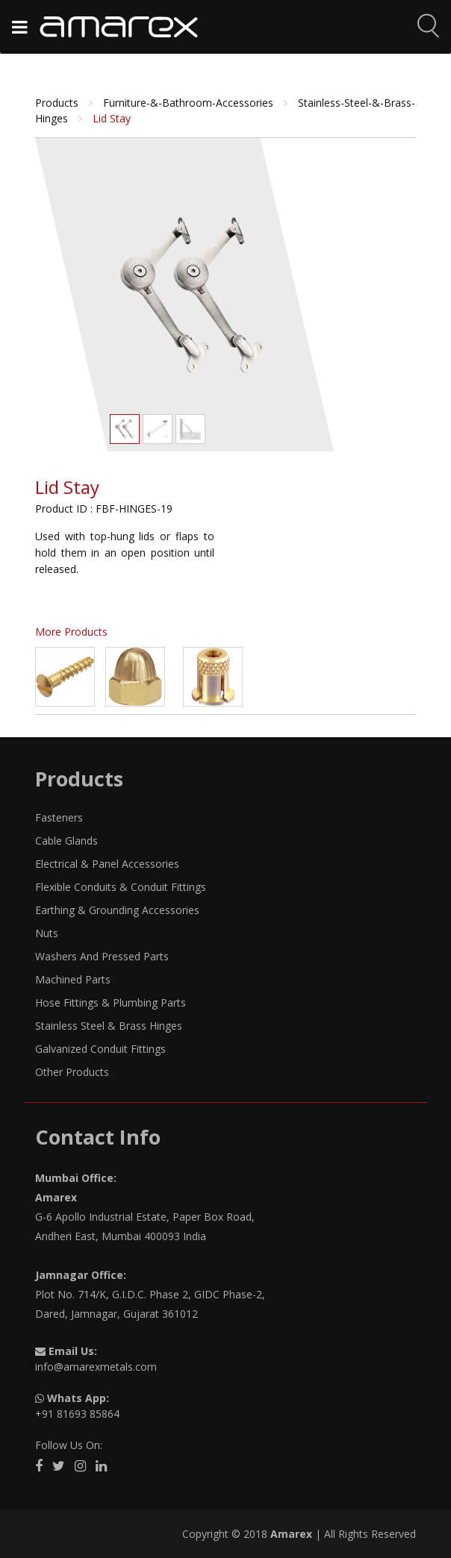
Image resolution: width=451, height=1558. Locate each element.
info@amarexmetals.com (96, 1367)
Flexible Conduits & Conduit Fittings (120, 887)
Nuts (46, 933)
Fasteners (59, 817)
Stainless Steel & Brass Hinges (108, 1026)
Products (58, 103)
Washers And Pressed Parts (102, 956)
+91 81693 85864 (77, 1414)
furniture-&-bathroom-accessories (189, 103)
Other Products (72, 1072)
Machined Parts (73, 979)
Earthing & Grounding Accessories (117, 910)
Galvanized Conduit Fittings (100, 1049)
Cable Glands (66, 840)
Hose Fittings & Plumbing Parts (110, 1002)
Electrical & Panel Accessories (107, 864)
